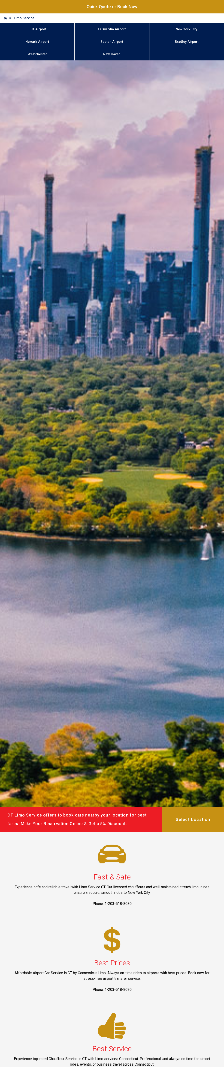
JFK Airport (37, 29)
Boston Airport (111, 42)
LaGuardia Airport (112, 29)
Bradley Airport (186, 42)
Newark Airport (37, 42)
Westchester (37, 54)
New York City (186, 29)
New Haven (111, 54)
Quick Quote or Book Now (112, 6)
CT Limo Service (21, 18)
